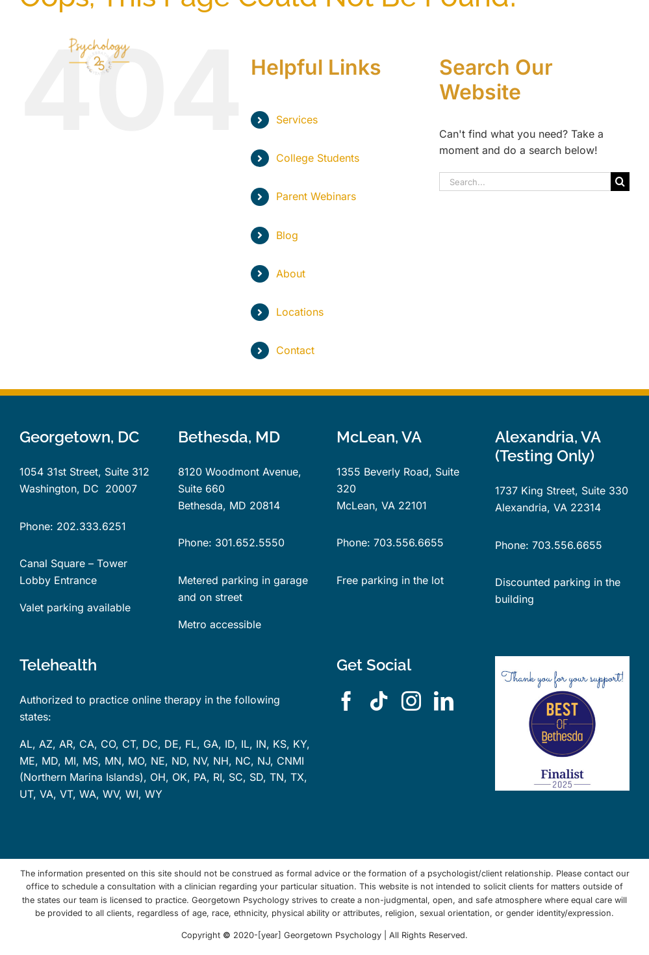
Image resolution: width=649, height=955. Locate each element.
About (290, 273)
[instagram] (411, 701)
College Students (317, 157)
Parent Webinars (316, 196)
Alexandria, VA (531, 507)
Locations (300, 311)
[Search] (620, 181)
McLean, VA (366, 505)
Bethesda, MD (212, 505)
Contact (295, 350)
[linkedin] (443, 701)
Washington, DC (59, 488)
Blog (287, 235)
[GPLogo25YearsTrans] (96, 21)
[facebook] (346, 701)
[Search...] (525, 181)
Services (297, 119)
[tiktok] (378, 701)
